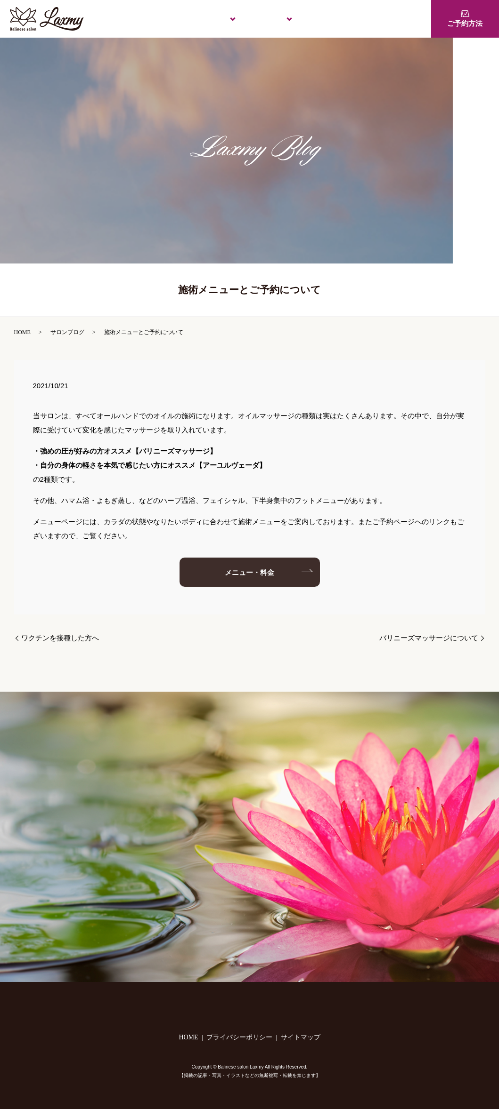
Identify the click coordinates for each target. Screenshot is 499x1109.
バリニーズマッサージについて (428, 638)
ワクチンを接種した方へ (60, 638)
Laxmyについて (195, 18)
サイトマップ (300, 1037)
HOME (142, 18)
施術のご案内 (257, 18)
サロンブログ (67, 332)
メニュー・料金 (318, 18)
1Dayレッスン (382, 18)
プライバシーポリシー (239, 1037)
